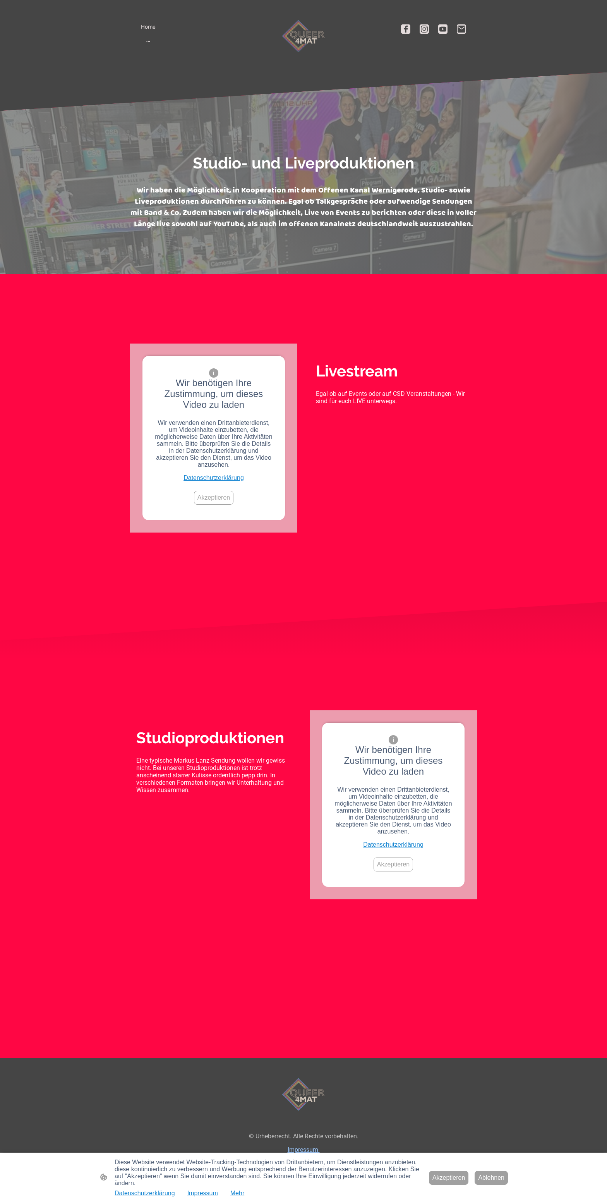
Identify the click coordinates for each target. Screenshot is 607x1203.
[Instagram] (424, 29)
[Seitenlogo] (303, 36)
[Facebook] (405, 29)
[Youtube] (443, 29)
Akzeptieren (213, 497)
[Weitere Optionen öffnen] (148, 41)
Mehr (237, 1193)
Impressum (304, 1149)
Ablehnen (491, 1177)
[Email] (461, 29)
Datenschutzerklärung (213, 477)
